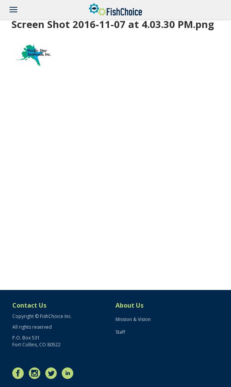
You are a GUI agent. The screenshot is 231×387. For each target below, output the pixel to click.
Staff (120, 332)
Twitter (53, 373)
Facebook (20, 373)
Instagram (36, 373)
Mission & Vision (133, 319)
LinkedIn (69, 373)
